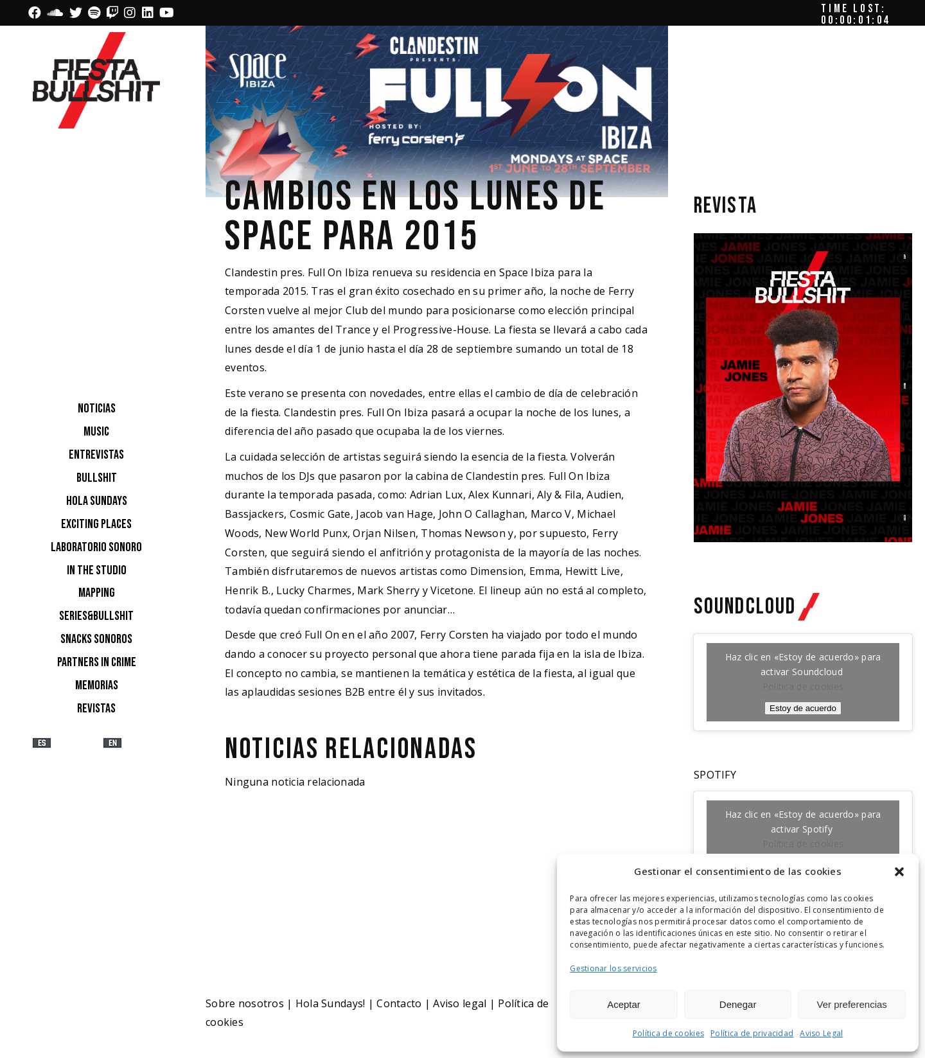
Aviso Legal (821, 1033)
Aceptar (623, 1004)
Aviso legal (459, 1003)
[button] (899, 871)
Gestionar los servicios (613, 968)
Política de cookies (668, 1033)
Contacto (398, 1003)
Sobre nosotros (245, 1003)
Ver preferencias (852, 1004)
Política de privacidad (751, 1033)
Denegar (738, 1004)
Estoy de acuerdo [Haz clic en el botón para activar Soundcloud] (803, 708)
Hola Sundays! (330, 1003)
